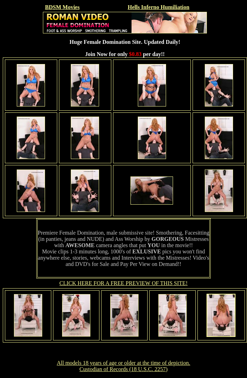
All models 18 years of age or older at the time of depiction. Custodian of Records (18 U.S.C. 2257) (123, 366)
